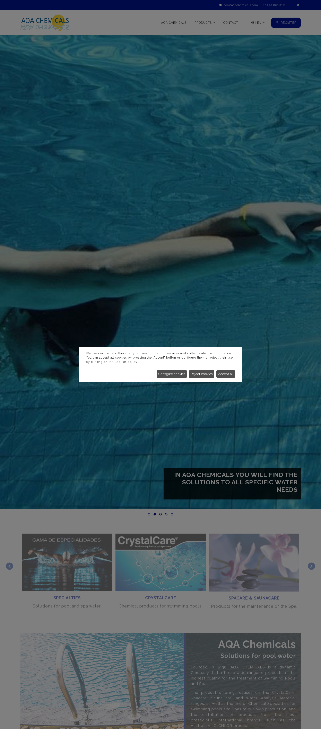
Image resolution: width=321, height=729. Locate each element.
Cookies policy (125, 361)
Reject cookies (202, 374)
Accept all (225, 374)
